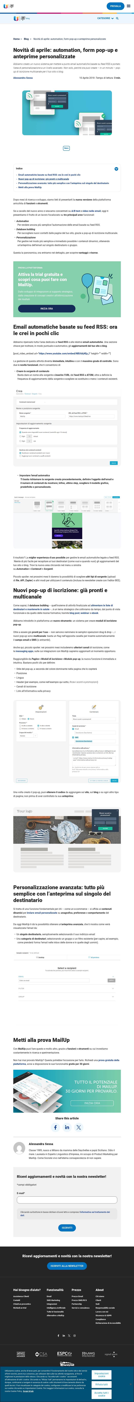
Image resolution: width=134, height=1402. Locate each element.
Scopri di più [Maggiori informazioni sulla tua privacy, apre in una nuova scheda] (28, 1391)
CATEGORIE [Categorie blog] (105, 18)
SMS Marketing (53, 1301)
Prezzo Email (77, 1297)
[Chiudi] (130, 1384)
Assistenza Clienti (21, 1297)
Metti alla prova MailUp (30, 187)
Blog (26, 39)
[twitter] (78, 1128)
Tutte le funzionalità (55, 1313)
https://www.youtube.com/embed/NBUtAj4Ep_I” (65, 354)
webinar (85, 614)
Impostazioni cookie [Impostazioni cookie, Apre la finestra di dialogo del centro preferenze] (102, 1375)
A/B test (75, 211)
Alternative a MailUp (55, 1317)
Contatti (16, 1301)
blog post (74, 614)
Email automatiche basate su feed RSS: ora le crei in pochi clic (49, 175)
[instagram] (74, 1336)
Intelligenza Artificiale (56, 1309)
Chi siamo (100, 1297)
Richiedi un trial (19, 1309)
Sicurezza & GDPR (103, 1317)
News (66, 148)
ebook (95, 614)
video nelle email (91, 211)
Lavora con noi (102, 1313)
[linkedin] (67, 1128)
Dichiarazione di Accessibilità (108, 1324)
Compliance (101, 1320)
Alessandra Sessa (23, 77)
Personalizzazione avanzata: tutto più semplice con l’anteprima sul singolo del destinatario (63, 183)
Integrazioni (52, 1305)
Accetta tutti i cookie (101, 1394)
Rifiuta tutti (101, 1384)
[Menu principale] (127, 6)
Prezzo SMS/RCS (79, 1301)
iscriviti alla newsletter (67, 1267)
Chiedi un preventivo (22, 1305)
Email (49, 1297)
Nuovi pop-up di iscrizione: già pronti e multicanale (43, 179)
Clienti (98, 1301)
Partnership (77, 1305)
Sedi (97, 1305)
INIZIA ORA (46, 309)
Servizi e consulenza (80, 1309)
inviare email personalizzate (42, 913)
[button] (67, 169)
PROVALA (115, 6)
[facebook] (55, 1128)
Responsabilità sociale (105, 1309)
